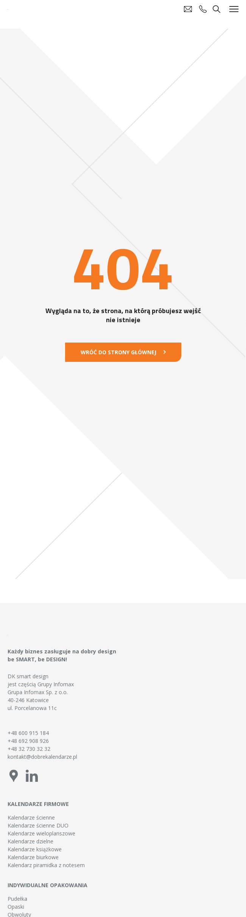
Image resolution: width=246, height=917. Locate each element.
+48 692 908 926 (28, 740)
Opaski (16, 906)
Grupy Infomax (55, 684)
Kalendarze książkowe (35, 849)
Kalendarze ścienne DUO (38, 825)
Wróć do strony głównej (118, 352)
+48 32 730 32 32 (29, 748)
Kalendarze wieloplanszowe (41, 833)
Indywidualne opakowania (47, 885)
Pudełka (17, 898)
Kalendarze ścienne (31, 817)
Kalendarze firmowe (38, 803)
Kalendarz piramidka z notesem (46, 865)
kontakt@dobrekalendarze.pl (42, 756)
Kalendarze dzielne (30, 841)
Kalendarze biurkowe (33, 857)
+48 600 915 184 (28, 732)
